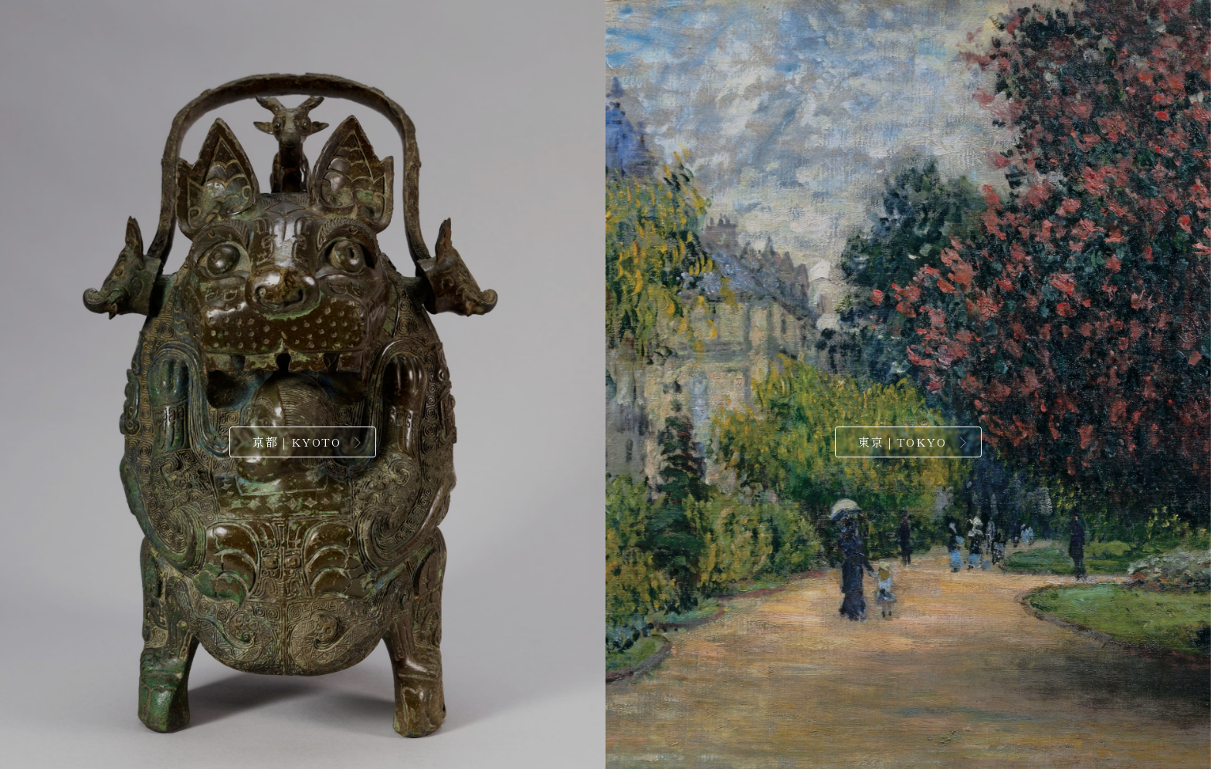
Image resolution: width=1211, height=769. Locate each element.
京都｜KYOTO (297, 441)
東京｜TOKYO (902, 441)
